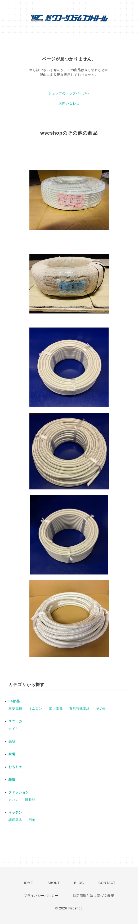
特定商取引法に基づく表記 (93, 896)
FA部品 (14, 701)
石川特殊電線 (79, 708)
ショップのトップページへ (69, 93)
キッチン (15, 812)
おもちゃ (15, 767)
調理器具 (15, 820)
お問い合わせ (69, 103)
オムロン (35, 708)
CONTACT (107, 883)
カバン (13, 800)
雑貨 (11, 779)
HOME (28, 883)
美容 (11, 741)
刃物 (32, 820)
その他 (101, 708)
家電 (11, 754)
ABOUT (53, 883)
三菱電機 (15, 708)
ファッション (18, 792)
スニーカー (17, 721)
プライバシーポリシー (41, 896)
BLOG (79, 883)
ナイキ (13, 729)
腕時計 (30, 800)
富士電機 (56, 708)
